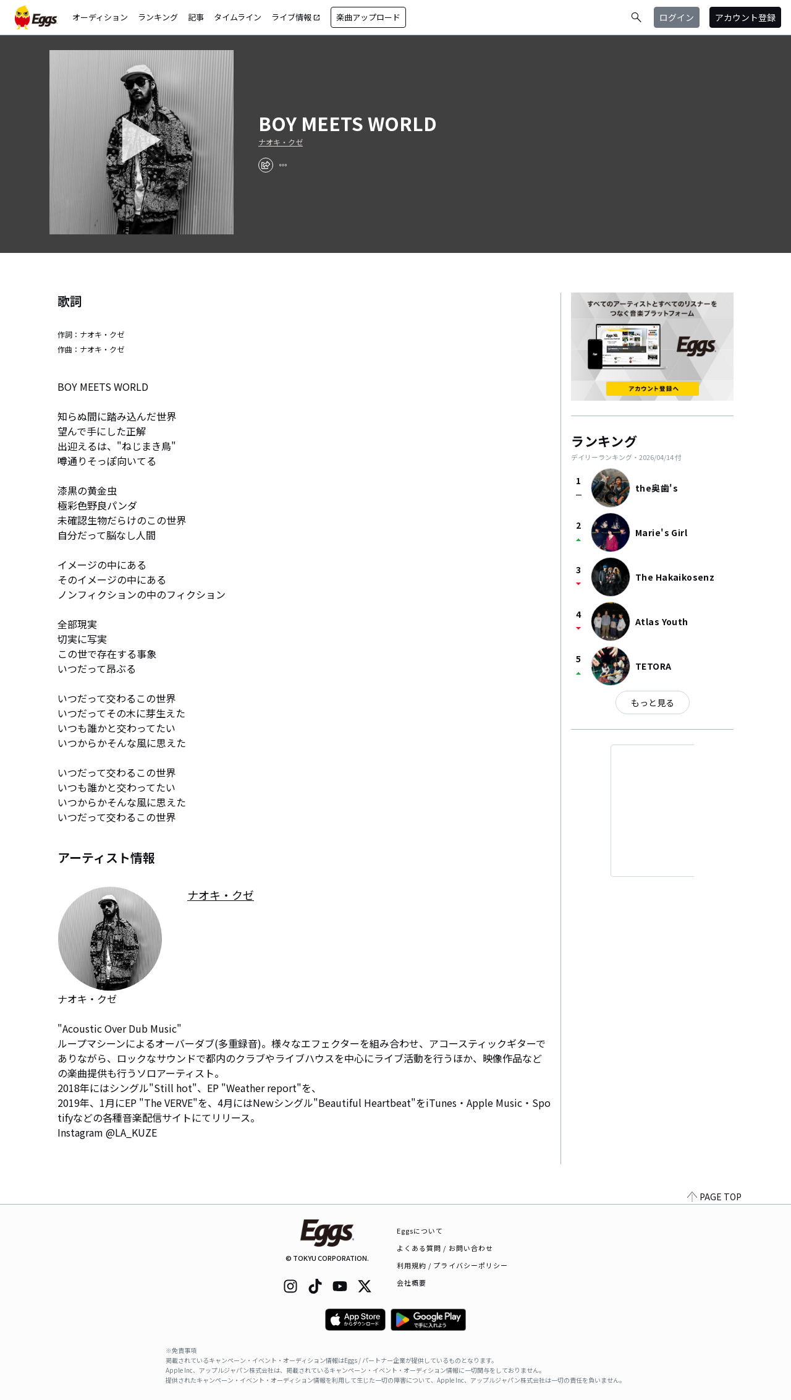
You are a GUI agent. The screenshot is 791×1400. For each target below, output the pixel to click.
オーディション (100, 17)
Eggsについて (420, 1231)
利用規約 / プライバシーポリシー (453, 1265)
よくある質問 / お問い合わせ (445, 1248)
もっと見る (652, 702)
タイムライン (237, 17)
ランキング (158, 17)
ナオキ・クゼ (280, 142)
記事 (196, 17)
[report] (283, 165)
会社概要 (411, 1282)
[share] (265, 165)
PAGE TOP (714, 1196)
